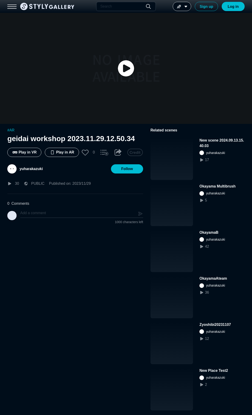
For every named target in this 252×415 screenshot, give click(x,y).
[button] (85, 152)
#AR (10, 130)
